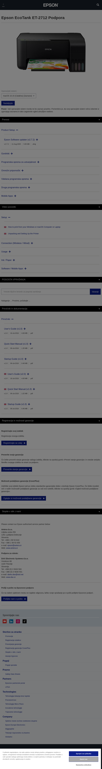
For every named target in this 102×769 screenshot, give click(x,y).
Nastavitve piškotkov (83, 765)
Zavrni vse (83, 759)
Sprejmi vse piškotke (83, 753)
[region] (50, 758)
